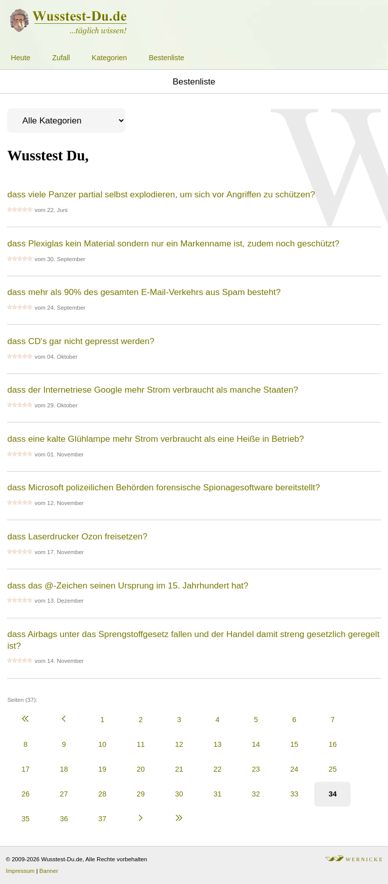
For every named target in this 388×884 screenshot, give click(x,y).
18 (64, 769)
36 (64, 819)
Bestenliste (166, 58)
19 (102, 769)
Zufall (61, 58)
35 (25, 819)
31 (217, 794)
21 (179, 769)
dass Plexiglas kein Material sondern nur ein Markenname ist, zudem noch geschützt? (173, 243)
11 (140, 744)
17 (25, 769)
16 (332, 744)
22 (217, 769)
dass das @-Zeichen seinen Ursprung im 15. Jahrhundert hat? (127, 585)
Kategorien (109, 58)
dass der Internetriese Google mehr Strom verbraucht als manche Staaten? (152, 390)
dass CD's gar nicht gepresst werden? (80, 341)
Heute (20, 58)
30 (179, 794)
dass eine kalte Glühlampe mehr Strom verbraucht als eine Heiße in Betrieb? (155, 439)
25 (332, 769)
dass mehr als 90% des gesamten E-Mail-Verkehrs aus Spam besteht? (143, 292)
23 (256, 769)
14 (256, 744)
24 (294, 769)
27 (64, 794)
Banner (48, 871)
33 (294, 794)
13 (217, 744)
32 (256, 794)
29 (140, 794)
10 (102, 744)
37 (102, 819)
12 (179, 744)
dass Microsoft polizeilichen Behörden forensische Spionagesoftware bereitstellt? (163, 487)
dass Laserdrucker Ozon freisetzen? (77, 536)
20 (140, 769)
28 (102, 794)
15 (294, 744)
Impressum (20, 871)
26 (25, 794)
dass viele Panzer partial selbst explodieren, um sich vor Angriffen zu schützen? (161, 194)
